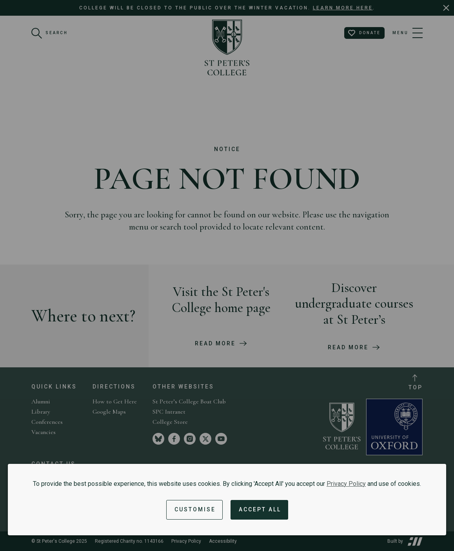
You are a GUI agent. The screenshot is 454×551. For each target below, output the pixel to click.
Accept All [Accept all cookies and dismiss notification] (260, 509)
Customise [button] (195, 509)
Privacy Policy (346, 483)
